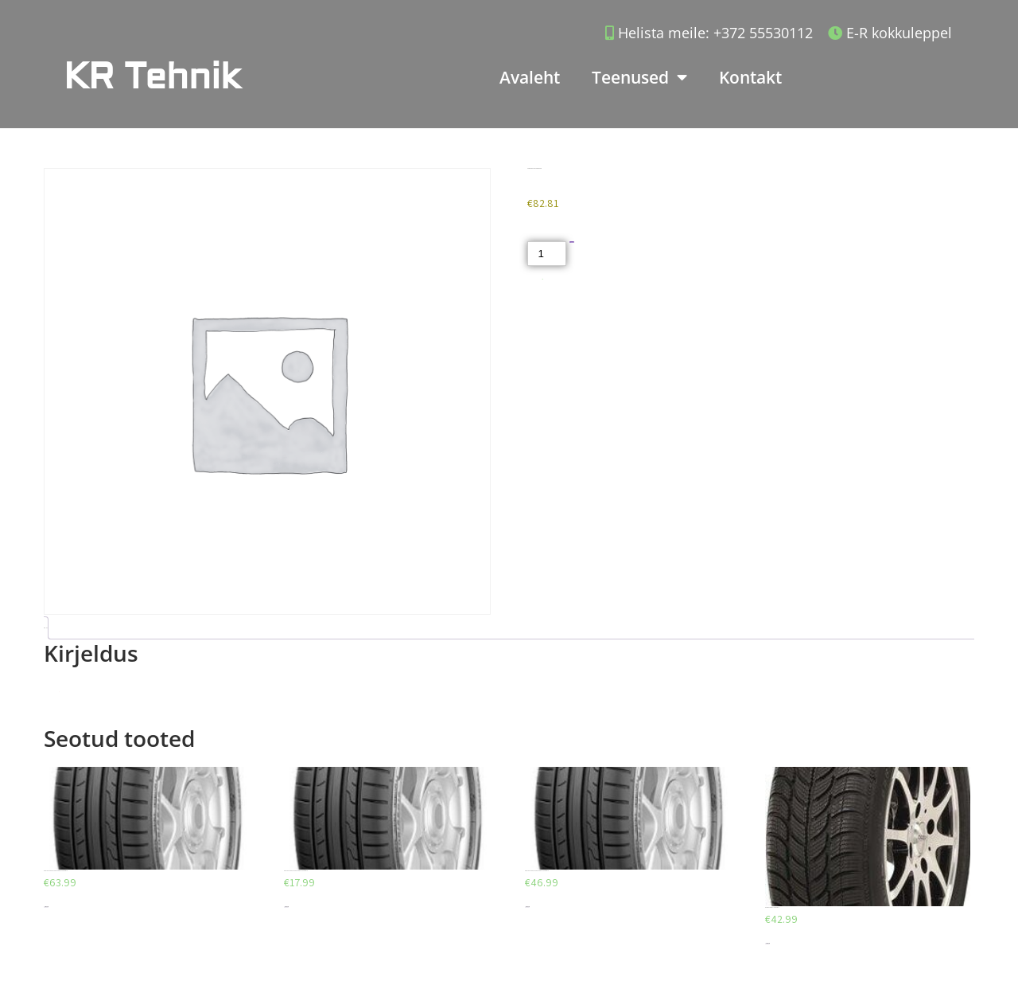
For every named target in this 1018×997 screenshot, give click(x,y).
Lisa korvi (572, 242)
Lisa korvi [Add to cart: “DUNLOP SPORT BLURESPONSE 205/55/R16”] (46, 906)
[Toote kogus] (546, 253)
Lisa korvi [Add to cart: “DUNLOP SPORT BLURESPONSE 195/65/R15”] (286, 906)
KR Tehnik (152, 77)
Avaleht (529, 77)
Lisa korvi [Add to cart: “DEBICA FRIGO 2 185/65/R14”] (767, 943)
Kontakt (750, 77)
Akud (543, 279)
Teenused (639, 77)
